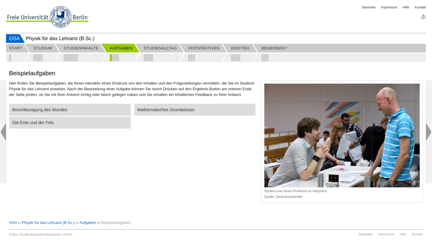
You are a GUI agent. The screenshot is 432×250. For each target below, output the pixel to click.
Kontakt (420, 7)
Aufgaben (88, 222)
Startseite (369, 7)
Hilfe (406, 7)
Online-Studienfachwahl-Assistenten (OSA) (40, 234)
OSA (14, 38)
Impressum (389, 7)
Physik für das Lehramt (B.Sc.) (48, 222)
